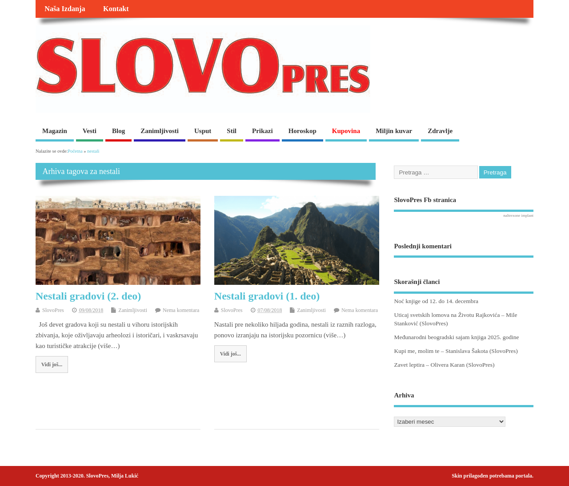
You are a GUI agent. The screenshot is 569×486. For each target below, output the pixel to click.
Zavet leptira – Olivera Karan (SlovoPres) (444, 364)
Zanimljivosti (159, 130)
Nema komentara (181, 310)
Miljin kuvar (394, 130)
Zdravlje (440, 130)
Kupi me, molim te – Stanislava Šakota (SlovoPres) (455, 351)
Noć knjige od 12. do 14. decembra (436, 301)
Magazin (54, 130)
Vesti (89, 130)
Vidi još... (51, 364)
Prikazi (262, 130)
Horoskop (303, 130)
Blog (118, 130)
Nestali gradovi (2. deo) (88, 296)
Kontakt (116, 9)
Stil (231, 130)
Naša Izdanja (64, 9)
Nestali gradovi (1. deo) (267, 296)
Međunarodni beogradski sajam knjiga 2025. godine (456, 337)
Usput (202, 130)
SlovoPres (53, 310)
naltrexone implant (518, 215)
